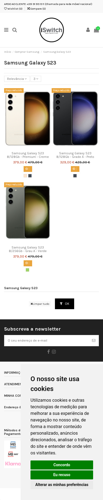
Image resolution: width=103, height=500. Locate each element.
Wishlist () (13, 8)
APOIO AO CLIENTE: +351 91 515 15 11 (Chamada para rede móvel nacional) (48, 4)
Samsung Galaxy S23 (21, 288)
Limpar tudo (39, 304)
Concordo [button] (62, 465)
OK (64, 304)
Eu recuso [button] (61, 475)
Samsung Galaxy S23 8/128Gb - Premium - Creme (28, 155)
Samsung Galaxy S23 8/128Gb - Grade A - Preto (75, 155)
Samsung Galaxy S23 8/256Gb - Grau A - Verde (28, 249)
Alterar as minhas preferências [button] (61, 484)
